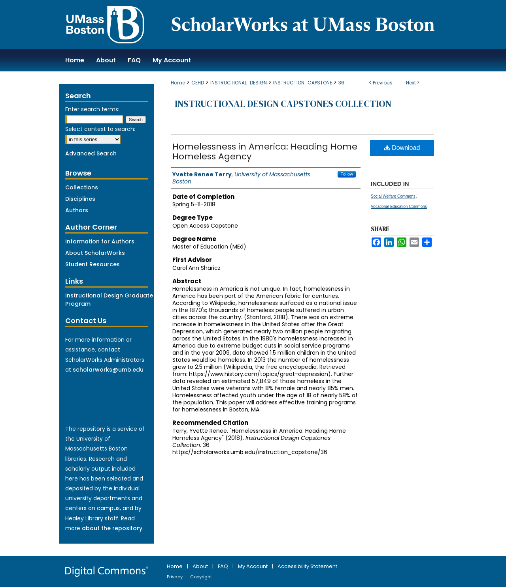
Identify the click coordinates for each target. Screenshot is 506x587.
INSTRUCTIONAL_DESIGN (238, 82)
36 (341, 82)
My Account (253, 566)
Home (178, 82)
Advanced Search (91, 153)
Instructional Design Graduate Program (109, 300)
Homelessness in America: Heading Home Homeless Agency (264, 151)
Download (402, 147)
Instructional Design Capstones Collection (283, 103)
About (201, 566)
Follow (346, 174)
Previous (383, 82)
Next (411, 82)
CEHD (197, 82)
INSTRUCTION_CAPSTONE (302, 82)
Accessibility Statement (307, 566)
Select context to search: (100, 129)
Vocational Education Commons (399, 206)
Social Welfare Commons (393, 196)
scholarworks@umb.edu (108, 370)
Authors (76, 210)
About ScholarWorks (95, 253)
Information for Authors (99, 241)
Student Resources (92, 264)
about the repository (112, 528)
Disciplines (80, 199)
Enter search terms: (92, 109)
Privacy (175, 577)
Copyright (201, 577)
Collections (81, 187)
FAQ (223, 566)
